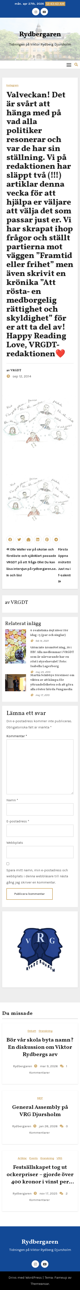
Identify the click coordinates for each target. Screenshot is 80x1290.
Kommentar (16, 736)
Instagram (12, 85)
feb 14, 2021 (42, 640)
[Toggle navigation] (69, 64)
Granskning (45, 1031)
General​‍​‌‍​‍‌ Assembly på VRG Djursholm (40, 1111)
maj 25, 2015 (42, 672)
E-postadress (17, 821)
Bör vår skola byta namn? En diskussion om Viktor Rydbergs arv (40, 1047)
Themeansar (40, 1284)
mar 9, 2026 (48, 1066)
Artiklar (22, 1158)
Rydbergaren (40, 34)
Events (33, 1158)
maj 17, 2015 (42, 695)
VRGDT (15, 370)
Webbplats (14, 843)
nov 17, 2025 (48, 1193)
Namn (12, 800)
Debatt (32, 1031)
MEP (40, 1098)
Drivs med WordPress (26, 1277)
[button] (76, 64)
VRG (59, 1158)
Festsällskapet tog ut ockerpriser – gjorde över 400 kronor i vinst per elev (40, 1178)
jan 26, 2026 (48, 1126)
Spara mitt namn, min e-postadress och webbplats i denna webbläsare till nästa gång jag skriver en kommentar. (37, 876)
